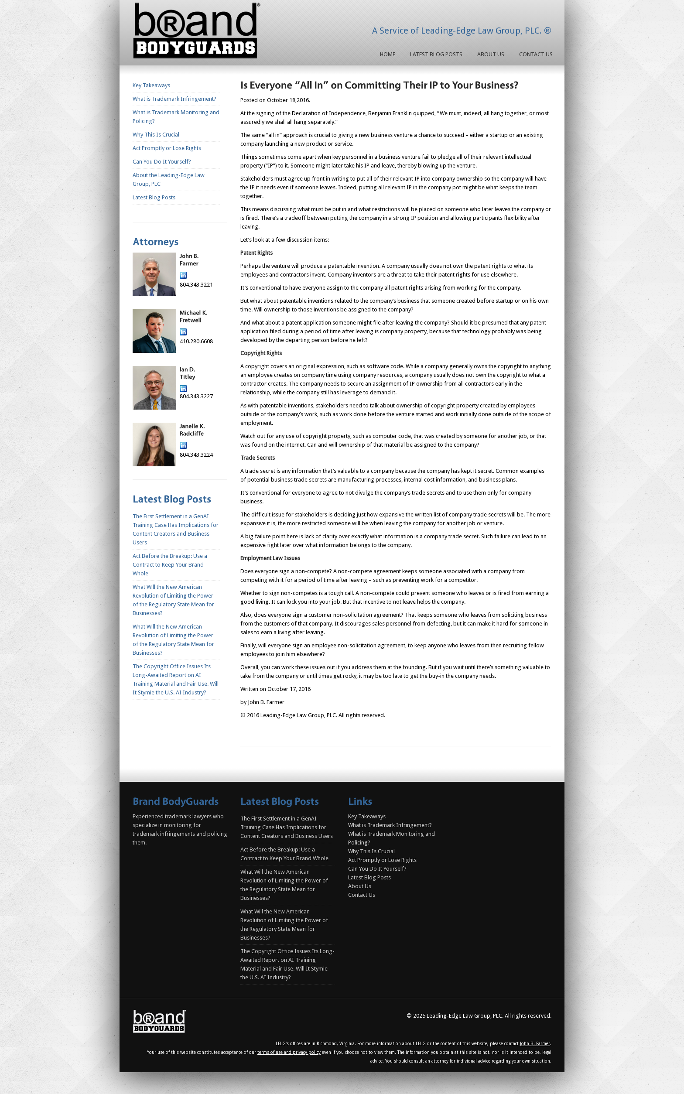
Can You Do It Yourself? (162, 161)
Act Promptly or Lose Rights (167, 148)
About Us (490, 54)
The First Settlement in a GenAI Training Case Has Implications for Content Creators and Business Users (286, 827)
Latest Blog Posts (436, 54)
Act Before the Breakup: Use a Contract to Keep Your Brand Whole (170, 565)
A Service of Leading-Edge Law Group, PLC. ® (461, 30)
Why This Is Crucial (156, 134)
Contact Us (536, 54)
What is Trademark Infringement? (174, 99)
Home (387, 54)
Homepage (198, 32)
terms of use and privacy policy (289, 1052)
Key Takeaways (151, 85)
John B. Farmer (535, 1043)
